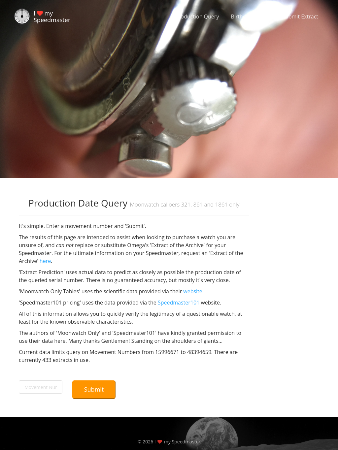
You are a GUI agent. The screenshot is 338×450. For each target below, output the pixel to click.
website (192, 291)
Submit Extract (300, 16)
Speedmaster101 (178, 302)
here (45, 261)
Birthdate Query (250, 16)
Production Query (197, 16)
